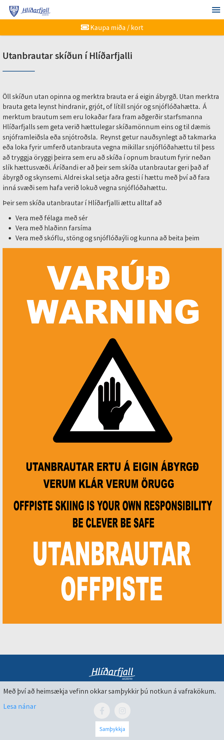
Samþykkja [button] (112, 729)
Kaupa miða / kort (112, 27)
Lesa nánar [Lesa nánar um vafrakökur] (19, 706)
